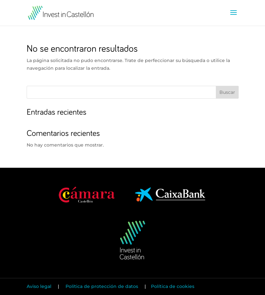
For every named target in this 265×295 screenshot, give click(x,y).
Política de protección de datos (102, 286)
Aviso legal (40, 286)
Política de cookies (172, 286)
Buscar (227, 92)
